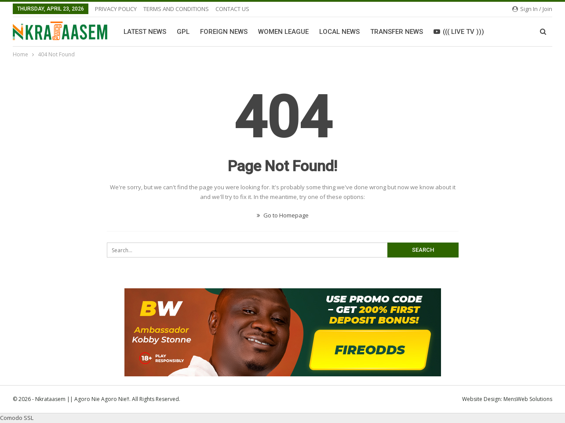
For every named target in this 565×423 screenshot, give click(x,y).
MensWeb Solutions (527, 399)
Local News (339, 32)
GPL (183, 32)
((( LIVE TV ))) (459, 32)
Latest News (145, 32)
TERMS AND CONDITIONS (176, 9)
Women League (283, 32)
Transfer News (396, 32)
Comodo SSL (16, 418)
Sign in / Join (532, 9)
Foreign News (224, 32)
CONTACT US (232, 9)
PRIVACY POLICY (116, 9)
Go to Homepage (283, 215)
